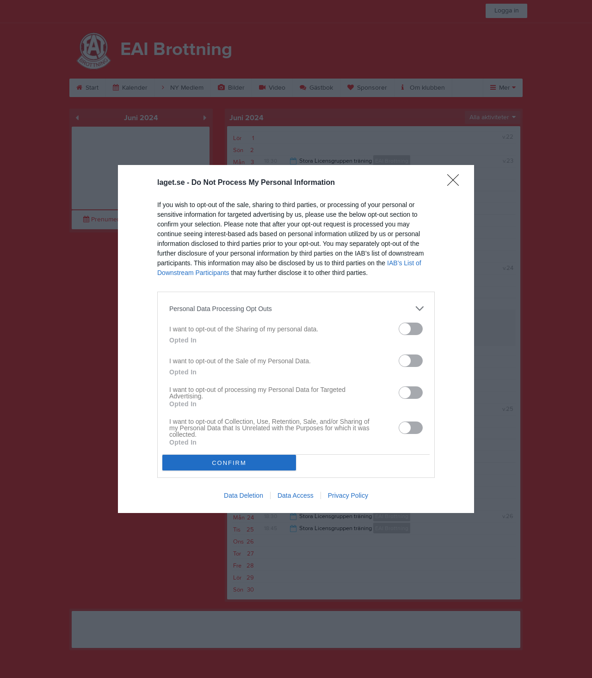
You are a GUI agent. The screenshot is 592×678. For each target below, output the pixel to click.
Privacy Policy (348, 495)
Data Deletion (243, 495)
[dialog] (296, 339)
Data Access (296, 495)
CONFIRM (229, 462)
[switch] (411, 329)
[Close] (456, 183)
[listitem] (296, 308)
